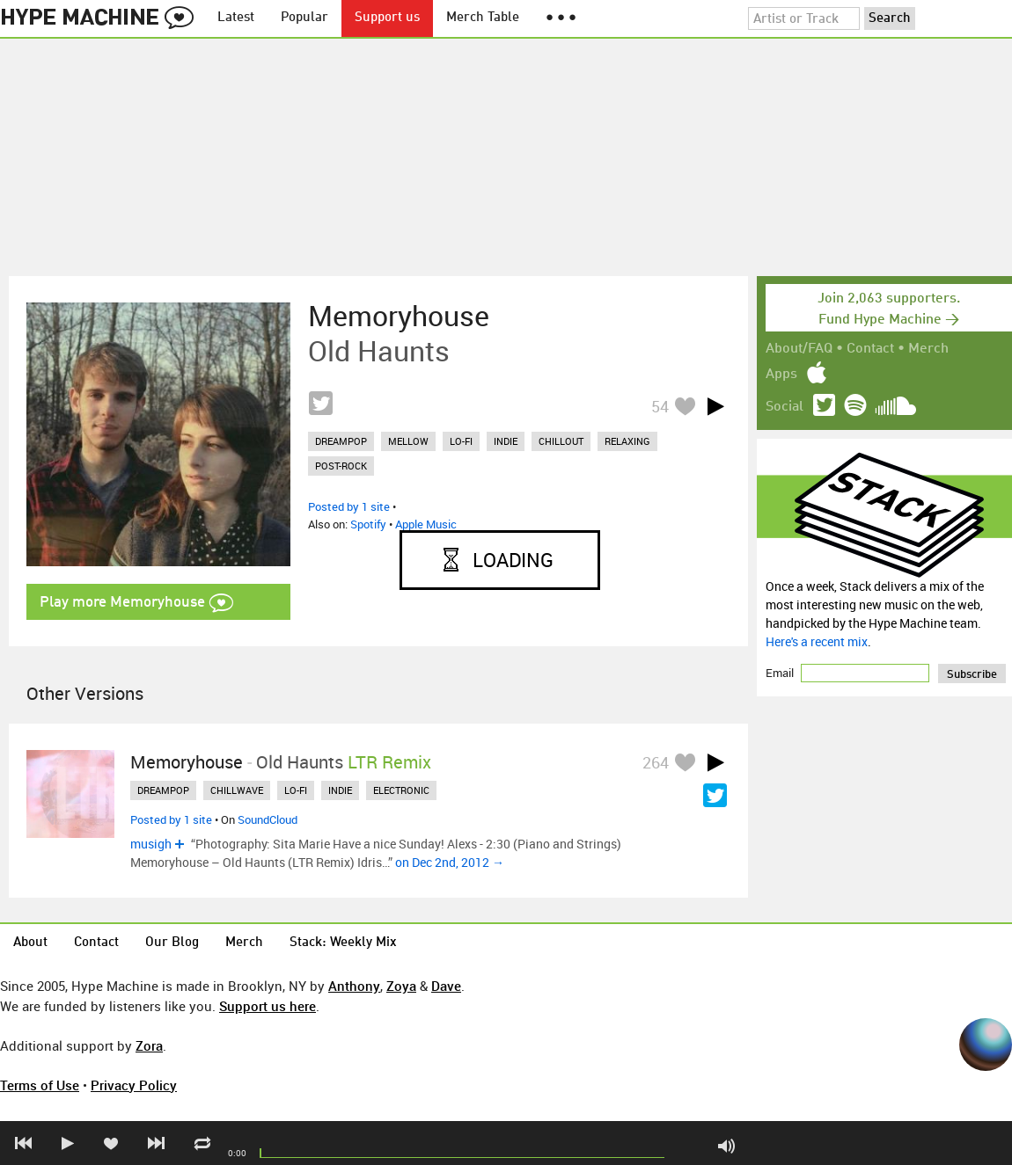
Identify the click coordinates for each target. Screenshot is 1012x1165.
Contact (870, 349)
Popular (304, 18)
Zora (149, 1045)
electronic (401, 790)
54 (660, 406)
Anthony (354, 985)
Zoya (401, 985)
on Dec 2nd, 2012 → (449, 862)
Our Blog (172, 943)
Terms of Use (39, 1085)
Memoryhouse (398, 315)
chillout (561, 441)
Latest (235, 18)
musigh (151, 843)
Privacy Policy (134, 1085)
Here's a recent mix (817, 641)
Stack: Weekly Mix (343, 943)
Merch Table (482, 18)
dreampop (341, 441)
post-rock (341, 465)
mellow (408, 441)
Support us (387, 18)
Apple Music (426, 524)
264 (655, 762)
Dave (446, 985)
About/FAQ (799, 349)
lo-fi (461, 441)
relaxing (627, 441)
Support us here (267, 1006)
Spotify (368, 524)
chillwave (236, 790)
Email (781, 673)
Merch (928, 349)
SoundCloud (267, 819)
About (30, 943)
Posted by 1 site (349, 506)
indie (505, 441)
